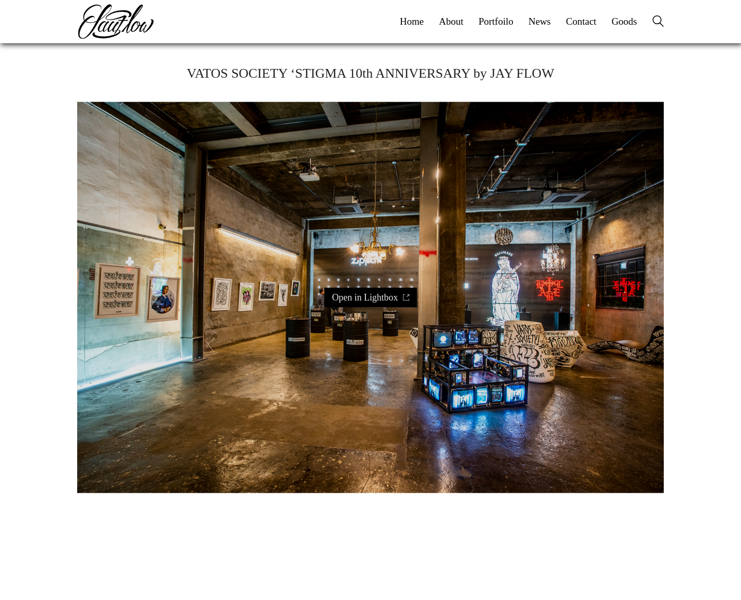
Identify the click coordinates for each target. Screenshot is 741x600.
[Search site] (658, 22)
